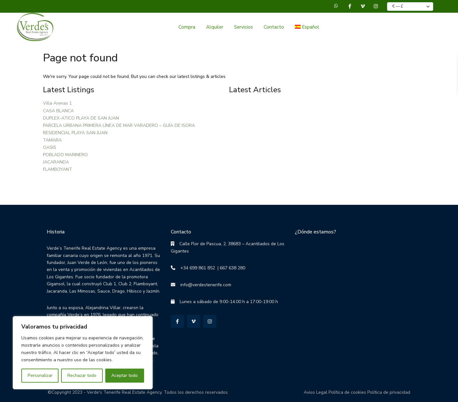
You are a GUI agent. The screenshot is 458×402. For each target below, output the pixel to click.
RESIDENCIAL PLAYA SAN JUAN (75, 133)
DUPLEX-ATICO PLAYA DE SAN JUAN (81, 118)
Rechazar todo (81, 375)
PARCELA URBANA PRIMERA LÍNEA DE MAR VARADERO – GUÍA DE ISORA (119, 125)
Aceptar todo (124, 375)
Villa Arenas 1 (57, 103)
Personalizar (40, 375)
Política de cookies (347, 392)
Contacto (274, 27)
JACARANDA (56, 162)
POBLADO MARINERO (65, 155)
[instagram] (375, 6)
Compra (186, 27)
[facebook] (349, 6)
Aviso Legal (315, 392)
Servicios (243, 27)
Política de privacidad (388, 392)
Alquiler (214, 27)
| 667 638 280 (230, 268)
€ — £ (397, 6)
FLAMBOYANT (57, 169)
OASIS (49, 147)
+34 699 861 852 (195, 268)
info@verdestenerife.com (203, 285)
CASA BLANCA (58, 111)
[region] (83, 352)
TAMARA (52, 140)
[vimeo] (362, 6)
